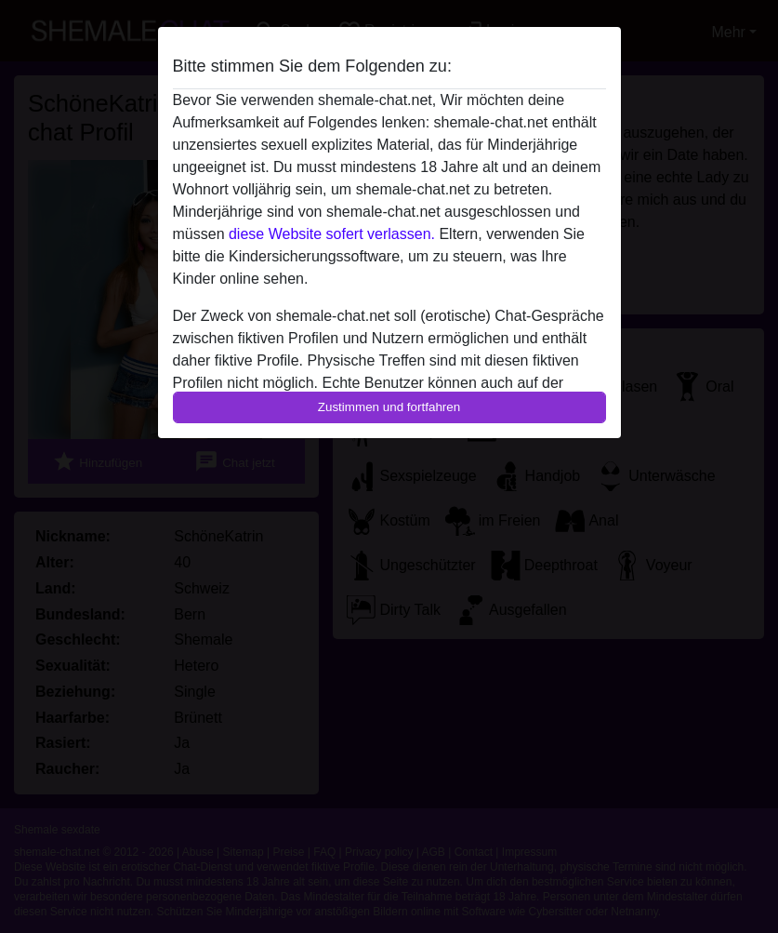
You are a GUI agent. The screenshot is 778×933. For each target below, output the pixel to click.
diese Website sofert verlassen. (332, 234)
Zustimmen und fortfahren (389, 407)
